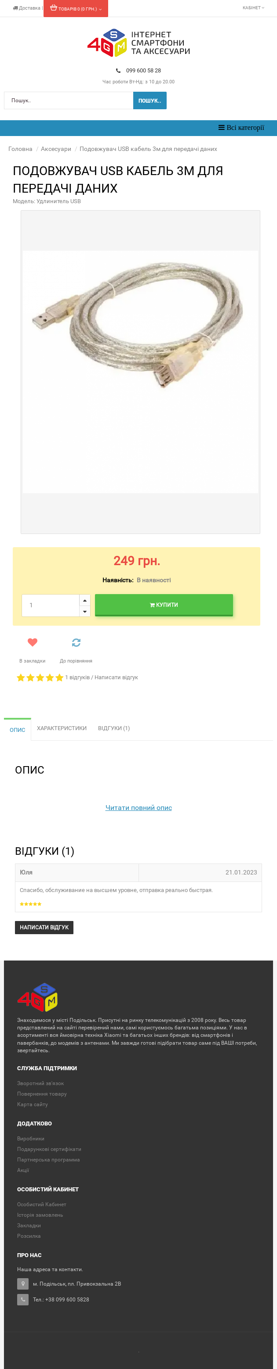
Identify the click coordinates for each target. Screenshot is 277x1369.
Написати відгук (116, 677)
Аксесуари (56, 148)
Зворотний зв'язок (40, 1083)
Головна (20, 148)
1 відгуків (77, 677)
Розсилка (29, 1236)
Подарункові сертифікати (49, 1149)
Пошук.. (149, 101)
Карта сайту (32, 1104)
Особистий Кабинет (41, 1204)
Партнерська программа (48, 1160)
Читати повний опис (139, 807)
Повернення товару (42, 1094)
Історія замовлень (40, 1215)
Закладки (29, 1225)
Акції (23, 1170)
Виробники (30, 1139)
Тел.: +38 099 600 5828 (61, 1300)
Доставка (27, 8)
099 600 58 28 (138, 70)
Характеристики (62, 728)
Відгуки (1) (114, 728)
